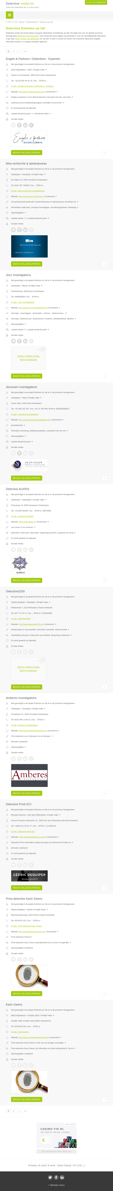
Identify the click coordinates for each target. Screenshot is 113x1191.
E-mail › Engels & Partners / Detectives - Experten (32, 86)
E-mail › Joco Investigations (22, 302)
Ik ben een (96, 2)
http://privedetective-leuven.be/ (32, 932)
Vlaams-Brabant (18, 602)
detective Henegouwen (28, 36)
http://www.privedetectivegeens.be (33, 1037)
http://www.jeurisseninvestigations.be (34, 420)
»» (25, 51)
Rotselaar (31, 602)
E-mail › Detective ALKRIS (22, 516)
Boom (24, 286)
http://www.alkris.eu (27, 522)
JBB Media (54, 1185)
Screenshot (52, 92)
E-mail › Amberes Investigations (24, 725)
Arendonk (26, 174)
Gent (30, 70)
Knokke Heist (33, 1015)
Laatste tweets (18, 218)
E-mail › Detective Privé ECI (23, 831)
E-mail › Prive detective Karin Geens (26, 926)
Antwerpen (15, 174)
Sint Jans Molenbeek (36, 815)
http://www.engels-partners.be (31, 92)
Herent (30, 909)
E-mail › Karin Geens (20, 1032)
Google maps (40, 70)
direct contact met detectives (27, 39)
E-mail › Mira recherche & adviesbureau (28, 191)
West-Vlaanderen (18, 1015)
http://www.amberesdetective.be (32, 731)
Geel (24, 398)
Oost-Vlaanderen (18, 70)
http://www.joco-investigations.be (33, 308)
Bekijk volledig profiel (26, 152)
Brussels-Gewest (18, 815)
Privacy (62, 1185)
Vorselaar (26, 708)
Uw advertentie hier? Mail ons (56, 1151)
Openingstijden (18, 213)
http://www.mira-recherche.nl (31, 196)
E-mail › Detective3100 (20, 619)
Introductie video (43, 113)
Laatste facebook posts (22, 113)
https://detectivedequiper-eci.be (32, 837)
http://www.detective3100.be (31, 624)
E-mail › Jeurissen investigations (24, 414)
